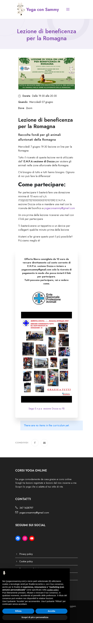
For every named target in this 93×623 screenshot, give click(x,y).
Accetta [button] (51, 611)
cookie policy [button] (52, 590)
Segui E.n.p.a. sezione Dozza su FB (47, 408)
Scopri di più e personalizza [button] (35, 617)
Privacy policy (26, 554)
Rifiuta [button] (18, 611)
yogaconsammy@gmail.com (59, 208)
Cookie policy (26, 561)
